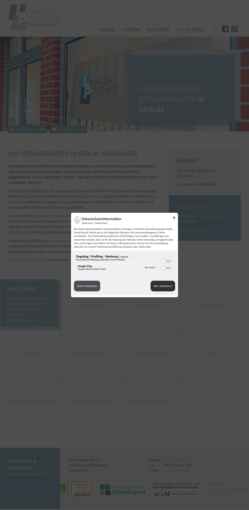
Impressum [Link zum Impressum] (87, 223)
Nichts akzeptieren (87, 286)
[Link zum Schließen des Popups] (175, 218)
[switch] (166, 261)
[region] (124, 263)
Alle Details (150, 267)
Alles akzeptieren (162, 286)
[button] (163, 261)
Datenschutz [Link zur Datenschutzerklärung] (101, 223)
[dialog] (124, 255)
